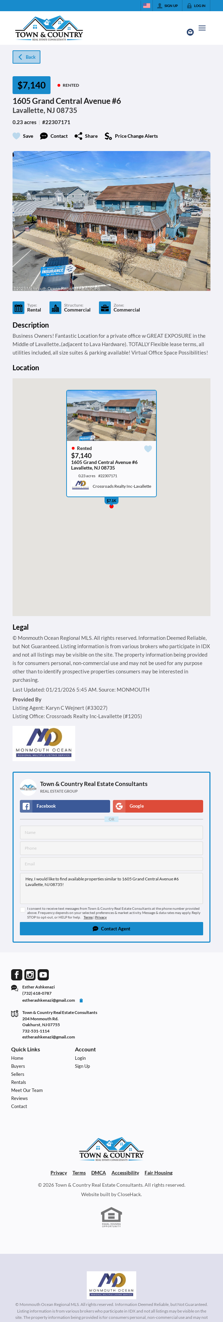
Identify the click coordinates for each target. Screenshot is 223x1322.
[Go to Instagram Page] (30, 974)
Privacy (101, 917)
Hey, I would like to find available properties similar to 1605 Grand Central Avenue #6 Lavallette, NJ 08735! (111, 888)
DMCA (98, 1172)
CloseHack (129, 1194)
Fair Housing (158, 1172)
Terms (88, 917)
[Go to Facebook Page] (16, 974)
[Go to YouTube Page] (43, 974)
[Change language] (147, 5)
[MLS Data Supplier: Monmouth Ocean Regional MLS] (111, 1285)
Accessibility (125, 1172)
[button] (111, 928)
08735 (66, 110)
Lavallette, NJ (34, 110)
